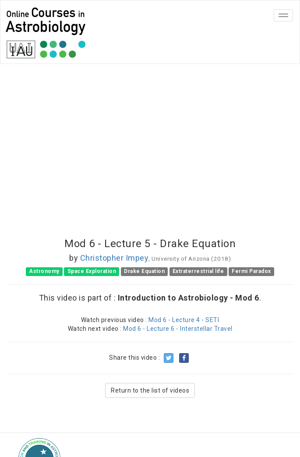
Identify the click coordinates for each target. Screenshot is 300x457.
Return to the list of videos (150, 390)
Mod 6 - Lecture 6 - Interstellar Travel (178, 328)
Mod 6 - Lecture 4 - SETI (183, 319)
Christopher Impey (114, 257)
